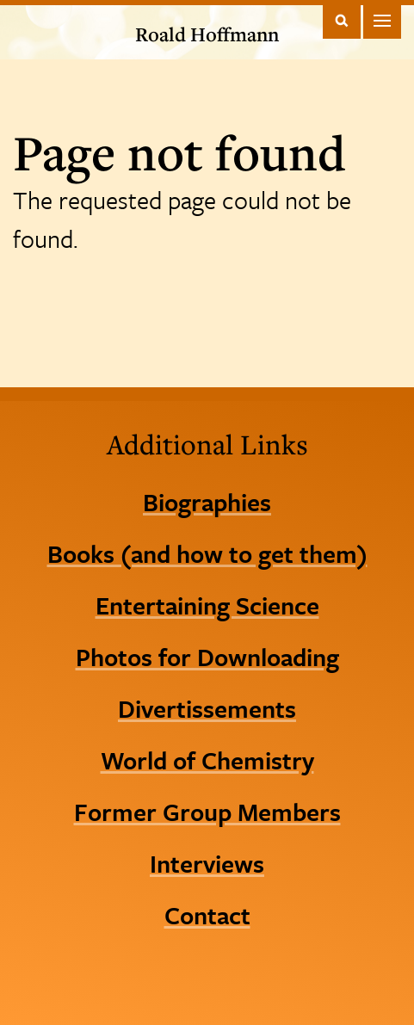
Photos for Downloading (207, 656)
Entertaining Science (207, 605)
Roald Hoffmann (207, 34)
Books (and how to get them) (207, 553)
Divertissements (207, 708)
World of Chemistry (207, 760)
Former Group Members (207, 811)
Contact (207, 915)
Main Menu (382, 20)
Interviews (207, 863)
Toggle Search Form (342, 20)
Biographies (207, 502)
